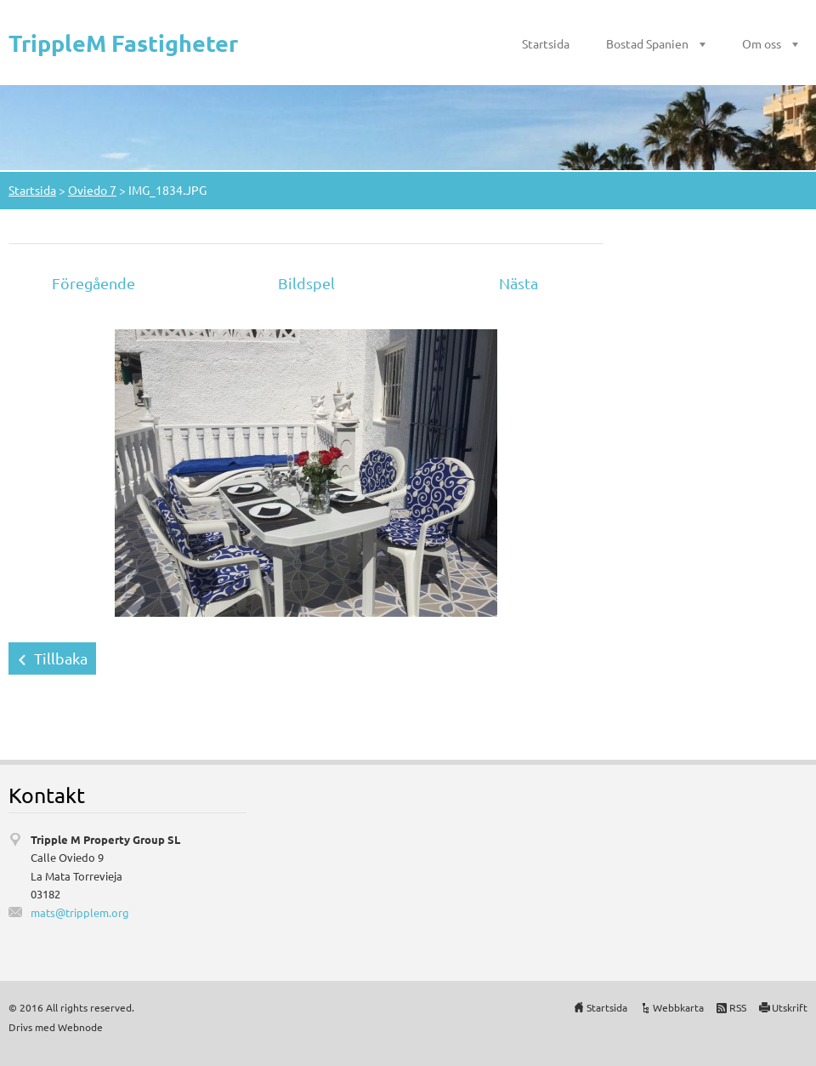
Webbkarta (678, 1007)
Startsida (546, 43)
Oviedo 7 (92, 189)
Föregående (93, 283)
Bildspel (306, 283)
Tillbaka (61, 658)
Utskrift (790, 1007)
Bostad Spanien (647, 43)
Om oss (761, 43)
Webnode (80, 1027)
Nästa (518, 283)
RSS (737, 1007)
